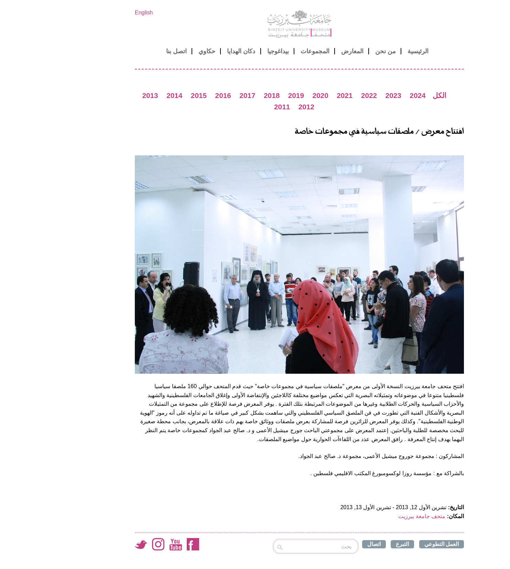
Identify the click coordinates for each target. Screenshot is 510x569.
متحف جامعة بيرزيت (377, 516)
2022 (325, 95)
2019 (252, 95)
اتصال (329, 544)
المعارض (308, 51)
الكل (395, 95)
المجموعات (270, 51)
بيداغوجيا (234, 51)
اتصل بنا (132, 51)
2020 (276, 95)
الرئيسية (373, 51)
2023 (349, 95)
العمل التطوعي (397, 544)
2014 (130, 95)
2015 (154, 95)
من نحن (341, 51)
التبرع (358, 544)
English (99, 12)
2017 (203, 95)
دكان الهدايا (197, 51)
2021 (300, 95)
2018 (227, 95)
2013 (105, 95)
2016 (179, 95)
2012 (262, 107)
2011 (238, 107)
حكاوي (162, 51)
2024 (373, 95)
